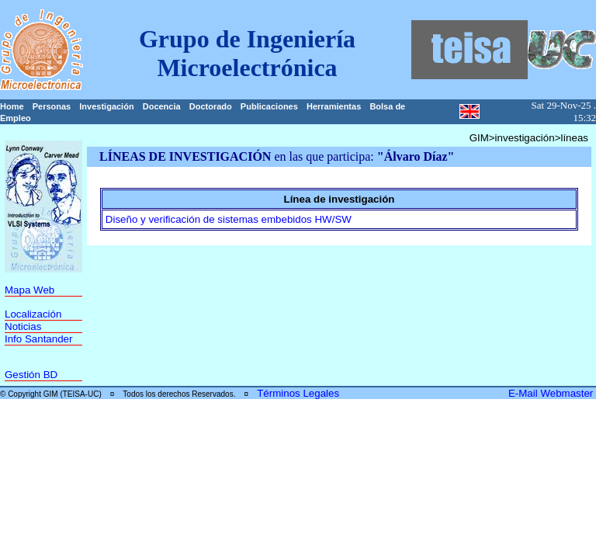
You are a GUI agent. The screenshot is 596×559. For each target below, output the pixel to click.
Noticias (23, 326)
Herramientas (334, 106)
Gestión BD (31, 374)
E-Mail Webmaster (552, 393)
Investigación (106, 106)
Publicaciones (269, 106)
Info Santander (38, 339)
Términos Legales (298, 393)
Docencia (162, 106)
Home (12, 106)
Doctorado (210, 106)
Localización (33, 314)
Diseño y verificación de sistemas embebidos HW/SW (229, 219)
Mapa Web (29, 290)
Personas (52, 106)
